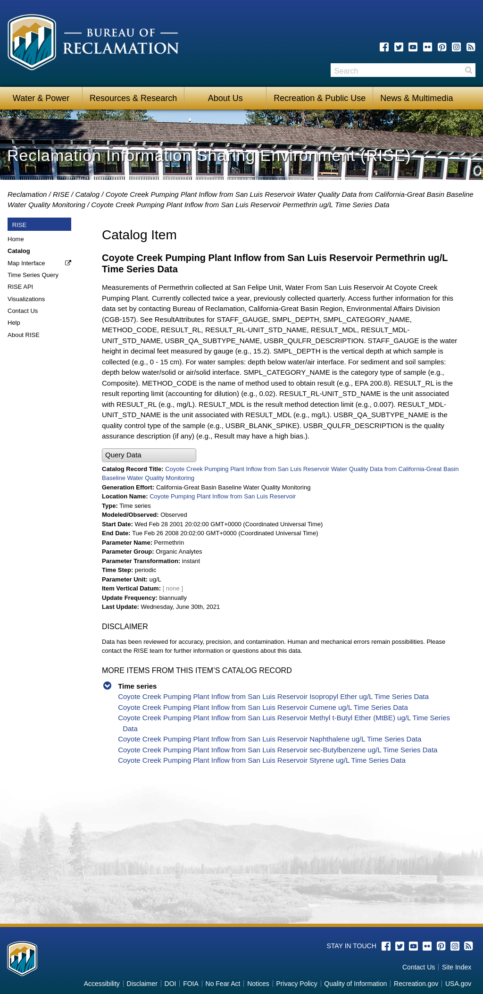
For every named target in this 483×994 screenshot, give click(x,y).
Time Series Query (33, 274)
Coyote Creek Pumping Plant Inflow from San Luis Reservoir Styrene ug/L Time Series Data (262, 760)
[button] (149, 455)
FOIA (191, 983)
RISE (61, 194)
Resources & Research (133, 98)
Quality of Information (355, 983)
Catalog (87, 194)
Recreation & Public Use (320, 98)
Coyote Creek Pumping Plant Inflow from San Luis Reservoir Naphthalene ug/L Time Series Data (269, 739)
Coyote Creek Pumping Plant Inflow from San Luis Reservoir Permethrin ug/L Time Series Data (240, 205)
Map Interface (26, 263)
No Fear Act (223, 983)
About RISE (24, 334)
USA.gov (458, 983)
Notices (258, 983)
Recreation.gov (416, 983)
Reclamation (27, 194)
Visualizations (26, 299)
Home (16, 239)
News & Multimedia (416, 98)
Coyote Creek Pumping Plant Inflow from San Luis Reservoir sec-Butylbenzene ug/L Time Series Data (277, 750)
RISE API (20, 286)
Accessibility (102, 983)
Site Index (456, 967)
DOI (170, 983)
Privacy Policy (296, 983)
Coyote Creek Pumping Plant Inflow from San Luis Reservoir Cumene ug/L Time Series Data (263, 707)
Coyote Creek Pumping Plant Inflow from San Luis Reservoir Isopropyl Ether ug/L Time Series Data (273, 696)
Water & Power (41, 98)
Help (14, 322)
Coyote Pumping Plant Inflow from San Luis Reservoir (223, 496)
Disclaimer (142, 983)
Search (468, 70)
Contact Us (23, 310)
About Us (225, 98)
